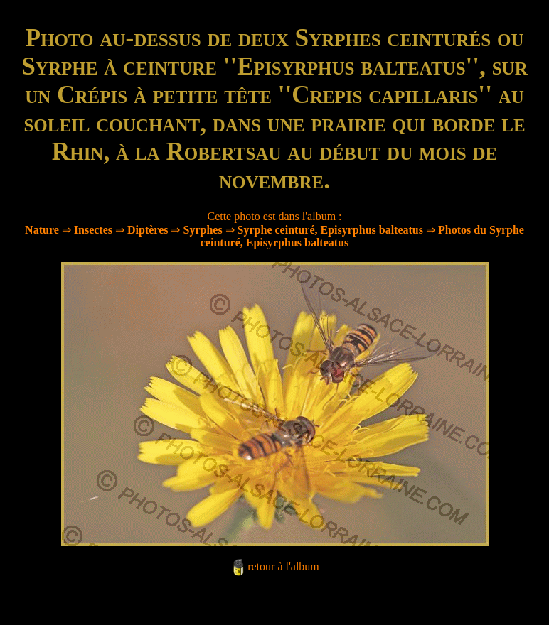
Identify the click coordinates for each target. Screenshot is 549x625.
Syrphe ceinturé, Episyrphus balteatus (330, 230)
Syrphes (202, 230)
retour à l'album (283, 566)
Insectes (93, 230)
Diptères (147, 230)
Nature (42, 230)
